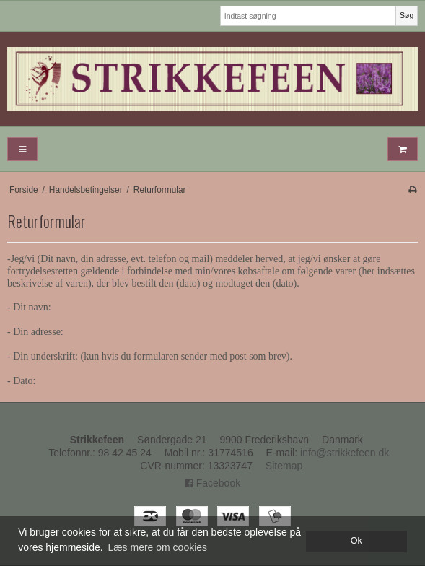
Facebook (212, 483)
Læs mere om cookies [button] (157, 547)
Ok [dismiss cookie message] (356, 541)
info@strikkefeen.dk (344, 452)
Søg (406, 15)
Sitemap (284, 465)
